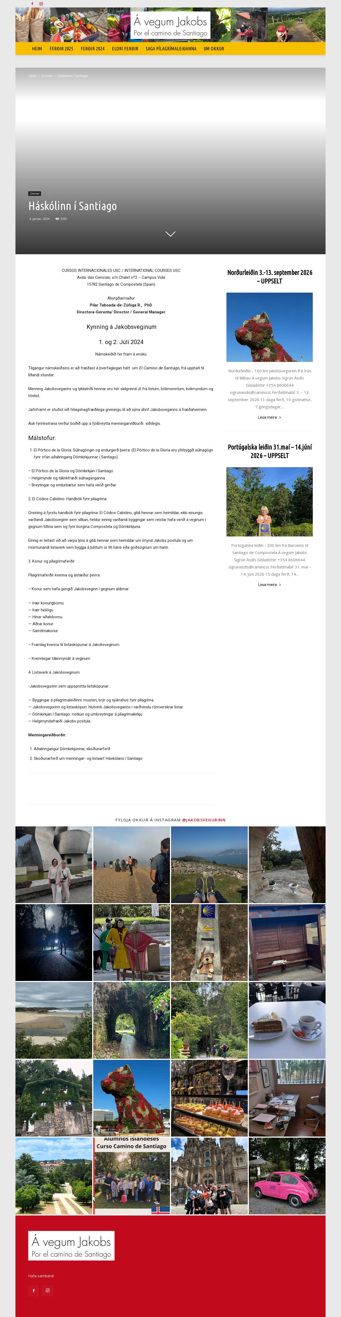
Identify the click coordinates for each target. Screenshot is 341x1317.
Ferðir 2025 (61, 48)
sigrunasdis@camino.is (74, 1275)
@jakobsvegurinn (204, 819)
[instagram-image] (53, 864)
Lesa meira (269, 417)
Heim (37, 48)
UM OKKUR (214, 48)
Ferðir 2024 (92, 48)
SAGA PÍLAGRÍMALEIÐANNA (171, 48)
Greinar (47, 76)
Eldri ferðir (125, 48)
